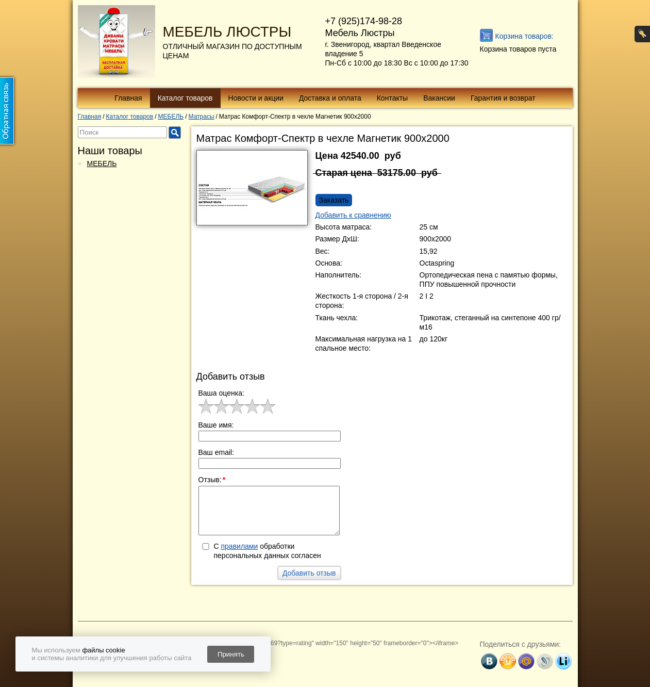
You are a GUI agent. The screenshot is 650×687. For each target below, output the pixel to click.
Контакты (392, 98)
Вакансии (439, 98)
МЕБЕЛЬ (102, 163)
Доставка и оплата (330, 98)
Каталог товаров (185, 98)
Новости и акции (256, 98)
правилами (239, 546)
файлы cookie (103, 650)
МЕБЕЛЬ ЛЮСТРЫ (227, 32)
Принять (231, 654)
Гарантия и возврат (503, 98)
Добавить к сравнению (353, 215)
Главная (128, 98)
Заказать (334, 200)
